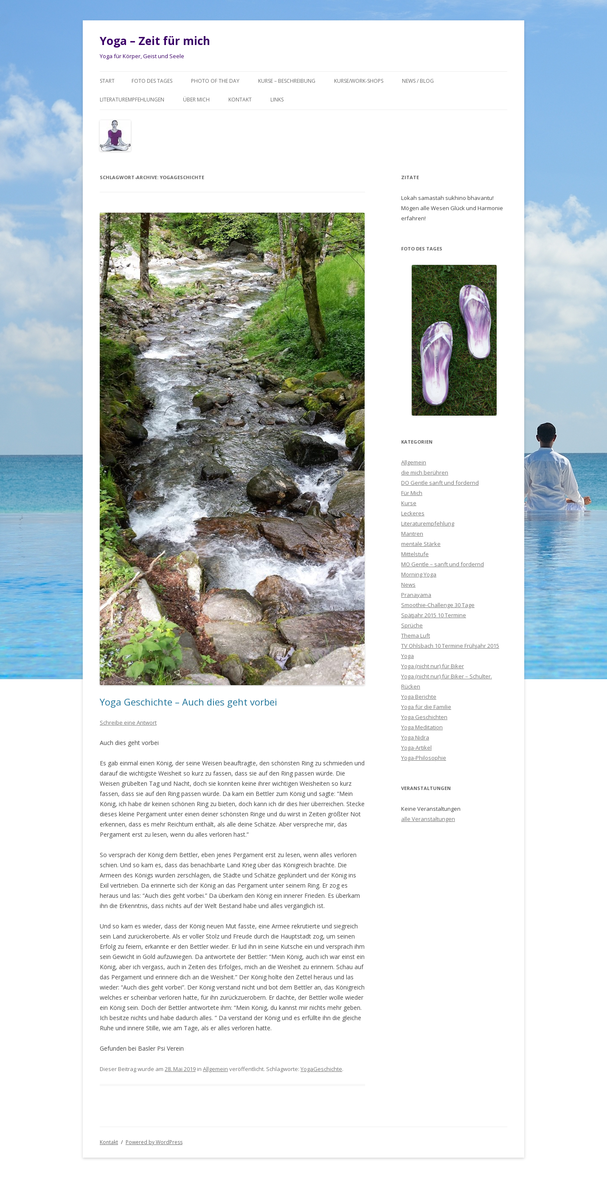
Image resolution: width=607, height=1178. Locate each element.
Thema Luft (415, 635)
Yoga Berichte (418, 696)
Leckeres (412, 513)
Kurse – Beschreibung (286, 80)
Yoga (407, 656)
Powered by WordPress (154, 1142)
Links (277, 99)
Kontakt (240, 99)
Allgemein (215, 1069)
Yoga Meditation (422, 727)
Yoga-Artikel (416, 747)
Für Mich (411, 493)
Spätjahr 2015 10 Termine (433, 615)
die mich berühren (424, 472)
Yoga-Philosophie (423, 758)
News (408, 584)
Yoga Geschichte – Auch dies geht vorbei (188, 701)
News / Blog (418, 80)
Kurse (408, 503)
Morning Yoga (418, 574)
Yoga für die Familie (426, 707)
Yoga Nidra (415, 737)
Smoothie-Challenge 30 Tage (438, 605)
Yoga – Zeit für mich (155, 40)
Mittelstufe (415, 554)
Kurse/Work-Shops (358, 80)
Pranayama (416, 595)
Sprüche (412, 625)
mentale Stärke (421, 544)
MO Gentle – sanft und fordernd (442, 564)
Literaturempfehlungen (132, 99)
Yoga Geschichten (424, 717)
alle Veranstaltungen (428, 819)
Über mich (196, 99)
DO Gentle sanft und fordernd (440, 482)
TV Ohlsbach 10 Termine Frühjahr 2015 (450, 645)
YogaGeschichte (321, 1069)
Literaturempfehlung (427, 523)
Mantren (412, 533)
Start (107, 80)
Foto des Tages (152, 80)
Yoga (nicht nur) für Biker (432, 666)
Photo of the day (215, 80)
